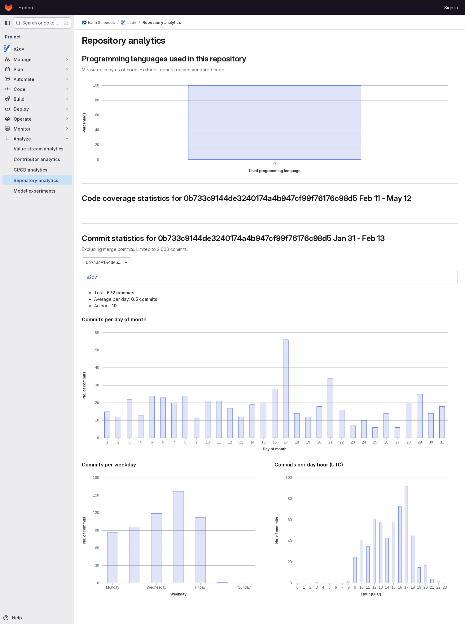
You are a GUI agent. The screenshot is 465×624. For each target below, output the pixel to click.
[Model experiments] (37, 191)
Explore (27, 7)
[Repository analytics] (37, 180)
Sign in (451, 7)
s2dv (92, 277)
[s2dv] (37, 49)
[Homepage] (8, 7)
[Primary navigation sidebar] (7, 23)
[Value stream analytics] (37, 149)
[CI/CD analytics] (37, 170)
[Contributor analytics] (37, 159)
